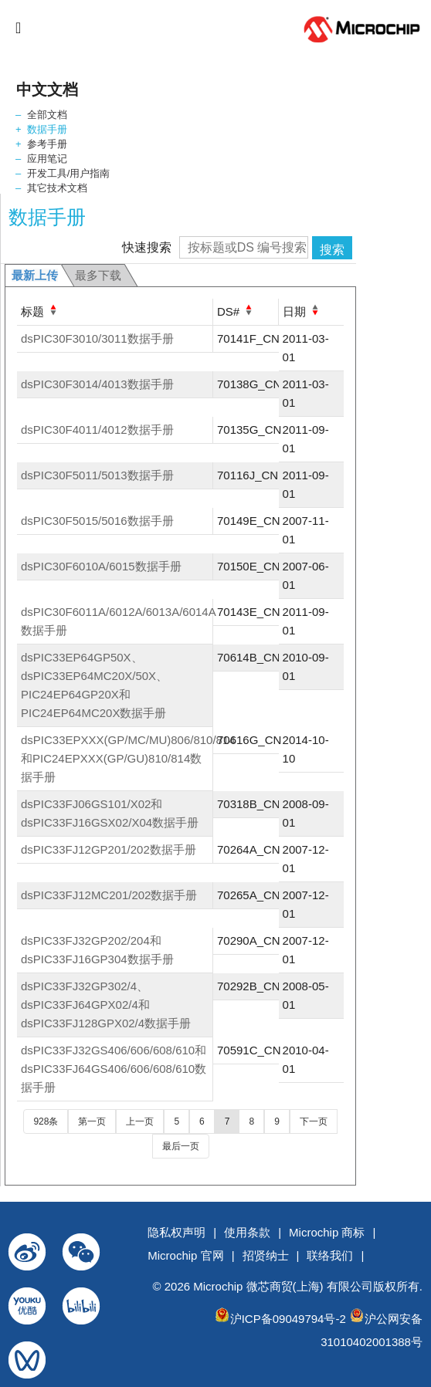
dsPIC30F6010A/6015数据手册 (101, 566)
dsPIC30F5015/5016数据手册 (97, 520)
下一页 (313, 1121)
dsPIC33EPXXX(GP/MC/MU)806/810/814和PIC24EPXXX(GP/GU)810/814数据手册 (128, 758)
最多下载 (98, 275)
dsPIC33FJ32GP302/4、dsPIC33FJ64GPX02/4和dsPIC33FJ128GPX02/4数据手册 (106, 1004)
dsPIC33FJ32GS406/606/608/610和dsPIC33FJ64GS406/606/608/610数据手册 (113, 1069)
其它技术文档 (57, 188)
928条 (45, 1121)
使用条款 (247, 1232)
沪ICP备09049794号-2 (288, 1318)
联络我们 (330, 1255)
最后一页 (180, 1146)
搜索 (332, 249)
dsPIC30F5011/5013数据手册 (97, 475)
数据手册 (47, 129)
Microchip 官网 (185, 1255)
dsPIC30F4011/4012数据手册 (97, 429)
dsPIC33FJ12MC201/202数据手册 (109, 895)
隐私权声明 (176, 1232)
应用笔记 (47, 158)
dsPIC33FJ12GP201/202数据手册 (108, 849)
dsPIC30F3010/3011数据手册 (97, 338)
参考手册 (47, 144)
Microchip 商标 (327, 1232)
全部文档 (47, 114)
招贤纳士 (266, 1255)
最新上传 (35, 275)
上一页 (140, 1121)
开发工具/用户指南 (68, 173)
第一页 (92, 1121)
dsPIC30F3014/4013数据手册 (97, 384)
